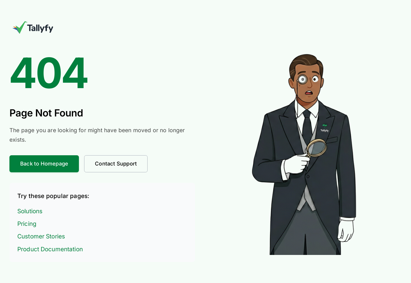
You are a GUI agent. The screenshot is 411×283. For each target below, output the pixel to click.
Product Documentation (50, 249)
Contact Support (116, 164)
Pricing (26, 223)
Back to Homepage (44, 164)
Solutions (29, 211)
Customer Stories (41, 236)
